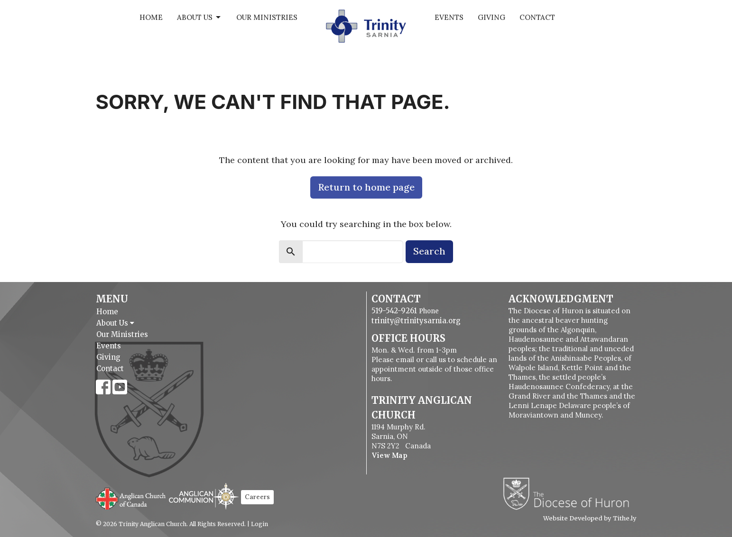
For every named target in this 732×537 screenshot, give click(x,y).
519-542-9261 (394, 310)
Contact (537, 17)
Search (429, 251)
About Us (199, 17)
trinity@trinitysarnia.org (416, 320)
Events (449, 17)
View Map (389, 455)
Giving (491, 17)
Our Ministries (266, 17)
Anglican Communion (203, 496)
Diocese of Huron (569, 493)
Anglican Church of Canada (131, 498)
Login (259, 524)
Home (151, 17)
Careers (257, 497)
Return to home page (366, 187)
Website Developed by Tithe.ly (590, 518)
